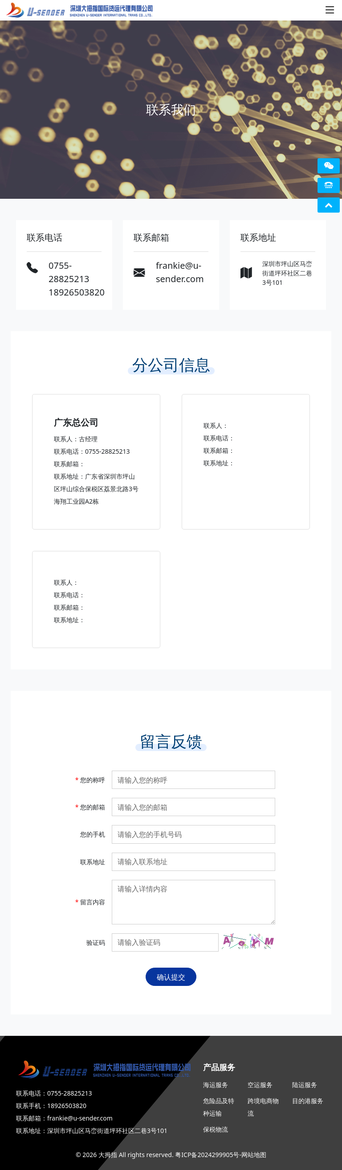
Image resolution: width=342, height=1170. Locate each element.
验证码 (95, 942)
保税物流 (215, 1129)
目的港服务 (307, 1100)
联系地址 (92, 862)
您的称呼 (90, 780)
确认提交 (171, 977)
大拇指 (107, 1154)
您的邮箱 (90, 807)
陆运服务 (304, 1084)
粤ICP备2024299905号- (208, 1154)
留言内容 (90, 902)
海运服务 (215, 1084)
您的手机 (92, 834)
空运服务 (260, 1084)
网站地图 (253, 1154)
